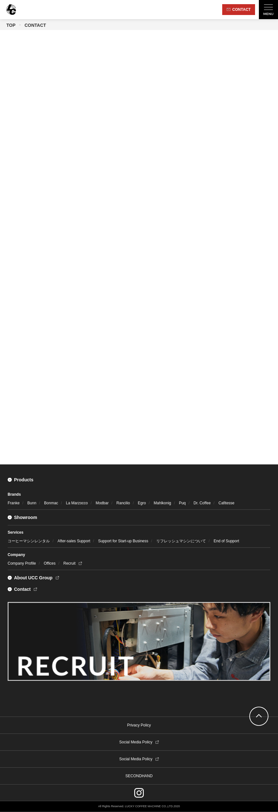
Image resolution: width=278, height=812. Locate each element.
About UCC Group (33, 577)
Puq (182, 503)
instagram (139, 793)
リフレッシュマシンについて (181, 541)
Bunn (31, 503)
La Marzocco (77, 503)
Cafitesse (226, 503)
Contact (22, 589)
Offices (49, 563)
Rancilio (123, 503)
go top (258, 716)
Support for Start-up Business (123, 541)
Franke (13, 503)
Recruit (69, 563)
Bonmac (51, 503)
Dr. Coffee (202, 503)
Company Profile (22, 563)
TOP (11, 25)
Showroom (25, 517)
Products (23, 479)
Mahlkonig (162, 503)
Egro (142, 503)
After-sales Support (73, 541)
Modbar (102, 503)
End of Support (226, 541)
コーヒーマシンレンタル (29, 541)
